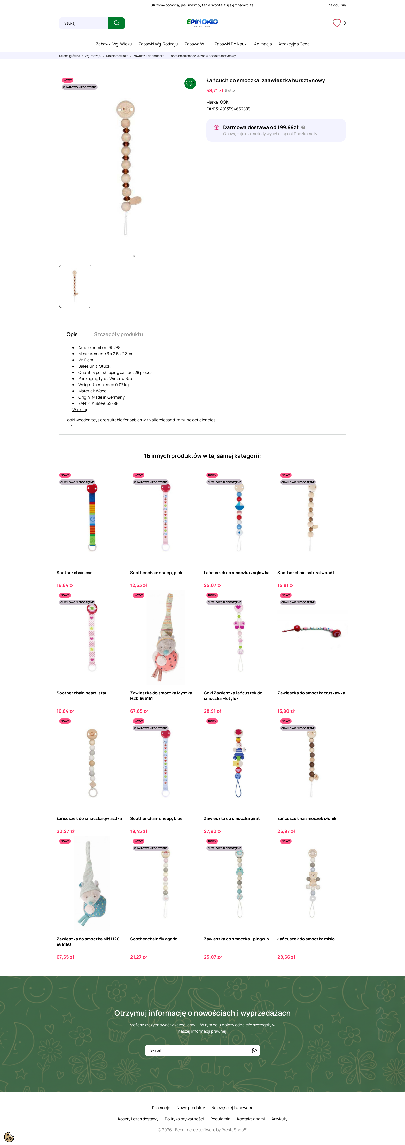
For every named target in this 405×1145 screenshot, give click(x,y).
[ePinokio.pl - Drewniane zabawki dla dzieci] (202, 23)
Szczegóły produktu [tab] (118, 334)
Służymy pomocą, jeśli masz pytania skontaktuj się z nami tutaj (203, 5)
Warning (80, 409)
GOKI (225, 102)
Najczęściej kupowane (232, 1107)
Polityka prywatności (184, 1119)
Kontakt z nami (251, 1119)
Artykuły (279, 1119)
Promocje (161, 1107)
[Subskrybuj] (255, 1050)
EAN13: (212, 109)
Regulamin (220, 1119)
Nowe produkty (191, 1107)
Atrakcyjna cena (294, 44)
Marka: (212, 102)
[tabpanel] (129, 168)
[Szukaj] (83, 23)
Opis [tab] (72, 334)
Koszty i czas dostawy (138, 1119)
